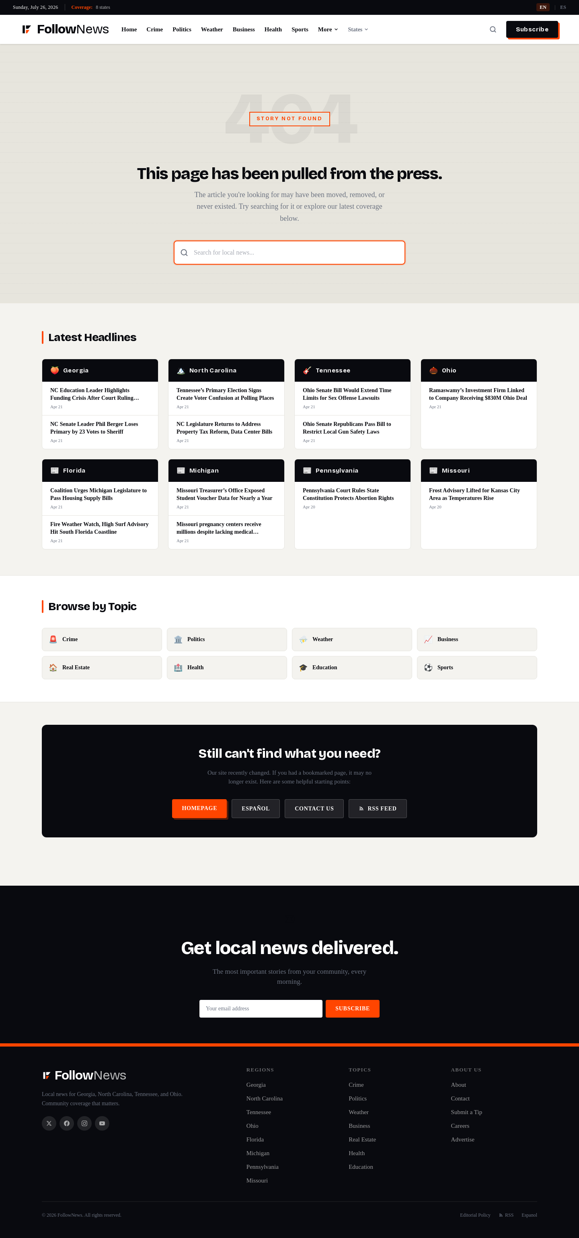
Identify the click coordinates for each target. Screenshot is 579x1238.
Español (256, 809)
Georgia (256, 1085)
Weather (212, 29)
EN (543, 7)
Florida (255, 1139)
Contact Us (314, 809)
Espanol (529, 1215)
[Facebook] (67, 1123)
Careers (460, 1126)
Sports (300, 29)
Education (361, 1167)
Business (244, 29)
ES (563, 7)
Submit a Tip (466, 1112)
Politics (181, 29)
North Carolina (264, 1098)
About (458, 1085)
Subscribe (532, 29)
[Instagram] (84, 1123)
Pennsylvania (262, 1167)
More (328, 29)
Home (129, 29)
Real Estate (362, 1139)
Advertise (462, 1139)
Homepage (199, 808)
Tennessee (258, 1112)
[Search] (493, 29)
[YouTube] (102, 1123)
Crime (154, 29)
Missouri (257, 1180)
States (358, 30)
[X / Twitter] (49, 1123)
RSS (506, 1215)
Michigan (258, 1153)
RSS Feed (377, 809)
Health (273, 29)
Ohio (252, 1126)
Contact (460, 1098)
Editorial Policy (475, 1215)
